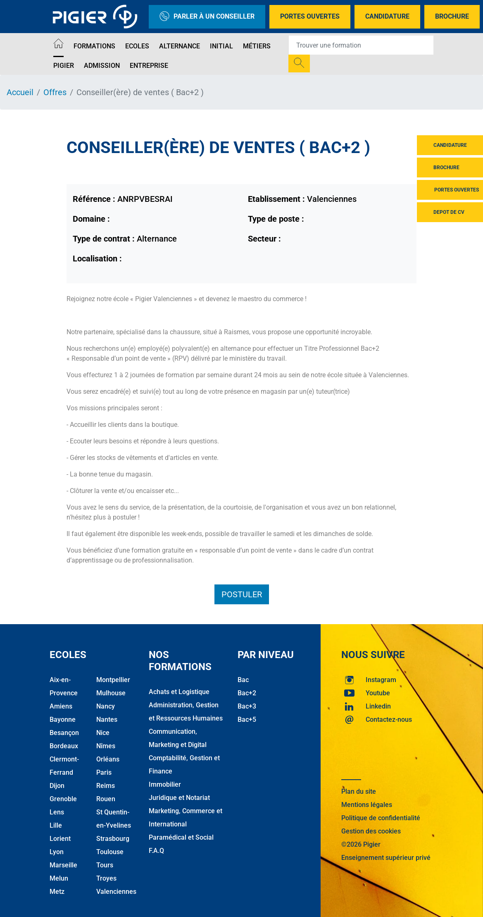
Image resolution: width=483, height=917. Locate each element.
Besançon (64, 733)
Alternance (179, 46)
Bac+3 (247, 706)
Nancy (105, 706)
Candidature (387, 16)
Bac (243, 680)
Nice (102, 733)
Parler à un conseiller (207, 16)
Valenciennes (116, 891)
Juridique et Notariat (179, 798)
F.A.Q (156, 851)
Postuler (241, 594)
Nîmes (105, 746)
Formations (94, 46)
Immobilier (165, 784)
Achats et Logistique (179, 692)
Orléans (107, 759)
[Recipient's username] (361, 45)
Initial (221, 46)
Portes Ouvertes (310, 16)
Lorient (60, 839)
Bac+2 (247, 693)
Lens (57, 812)
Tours (104, 865)
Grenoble (63, 799)
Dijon (57, 786)
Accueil (20, 92)
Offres (55, 92)
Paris (104, 772)
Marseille (63, 865)
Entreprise (149, 65)
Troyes (106, 878)
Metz (57, 891)
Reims (105, 786)
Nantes (106, 719)
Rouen (105, 799)
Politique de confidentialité (380, 818)
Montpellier (113, 680)
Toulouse (110, 852)
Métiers (257, 46)
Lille (56, 825)
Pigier (63, 65)
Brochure (452, 16)
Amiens (61, 706)
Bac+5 (247, 719)
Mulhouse (111, 693)
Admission (102, 65)
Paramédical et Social (181, 837)
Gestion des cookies (371, 831)
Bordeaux (64, 746)
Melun (59, 878)
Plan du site (358, 791)
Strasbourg (112, 839)
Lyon (57, 852)
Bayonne (63, 719)
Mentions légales (366, 805)
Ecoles (137, 46)
